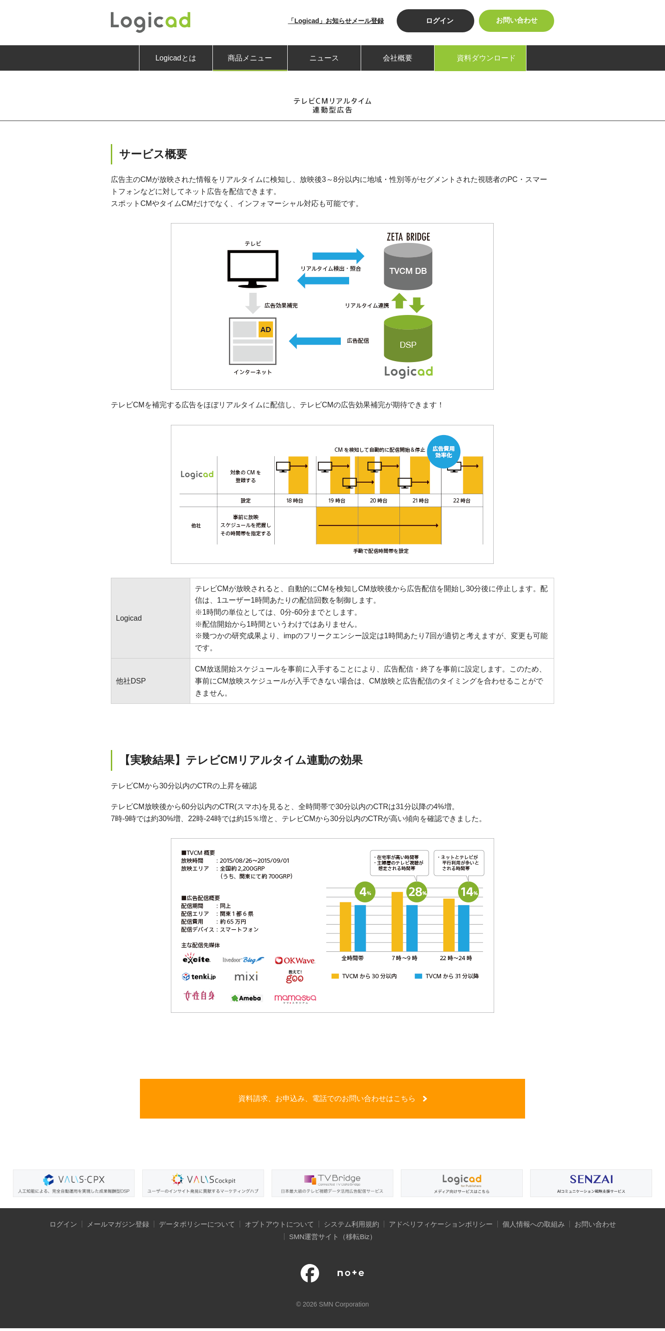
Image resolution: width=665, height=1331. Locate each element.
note (350, 1276)
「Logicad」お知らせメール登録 (333, 20)
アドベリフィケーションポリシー (441, 1227)
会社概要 (397, 58)
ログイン (437, 20)
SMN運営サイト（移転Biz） (332, 1240)
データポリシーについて (197, 1227)
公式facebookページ (310, 1276)
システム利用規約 (351, 1227)
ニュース (324, 58)
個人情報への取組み (533, 1227)
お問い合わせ (515, 20)
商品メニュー (250, 58)
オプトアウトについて (279, 1227)
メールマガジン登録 (118, 1227)
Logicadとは (175, 58)
